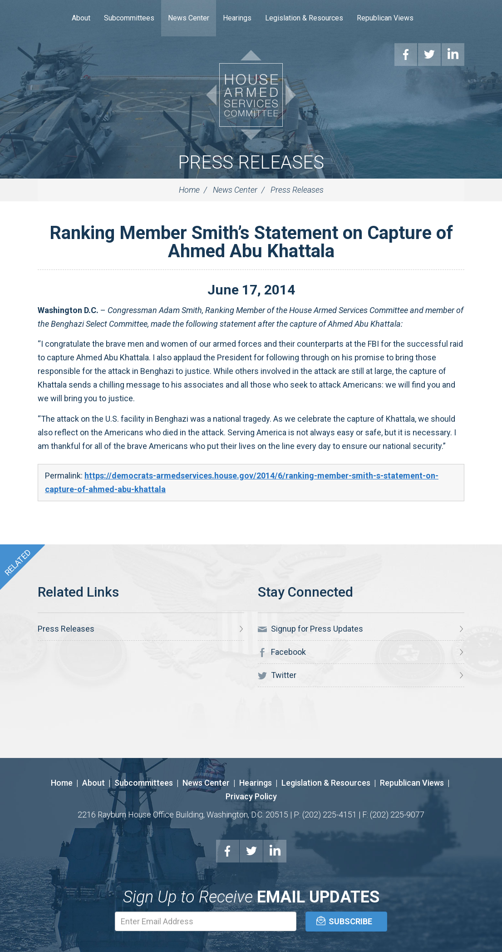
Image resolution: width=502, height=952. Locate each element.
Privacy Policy (251, 796)
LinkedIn (275, 851)
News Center (188, 18)
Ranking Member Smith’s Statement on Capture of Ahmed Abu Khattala (251, 242)
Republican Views (385, 18)
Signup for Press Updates (310, 629)
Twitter (277, 675)
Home (51, 18)
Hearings (237, 18)
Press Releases (251, 162)
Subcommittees (129, 18)
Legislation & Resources (304, 18)
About (81, 18)
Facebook (282, 652)
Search (434, 18)
